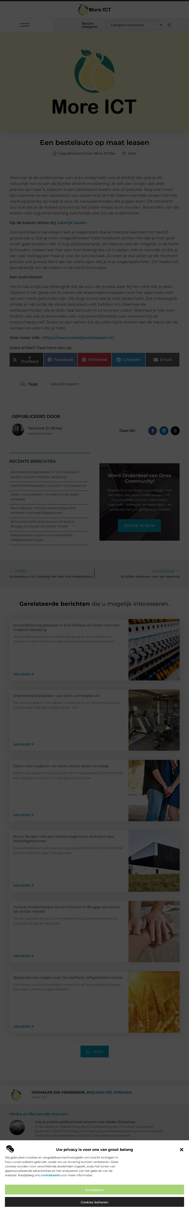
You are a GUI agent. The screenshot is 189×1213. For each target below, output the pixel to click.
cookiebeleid (50, 1175)
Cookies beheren (94, 1202)
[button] (181, 1149)
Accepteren (94, 1190)
